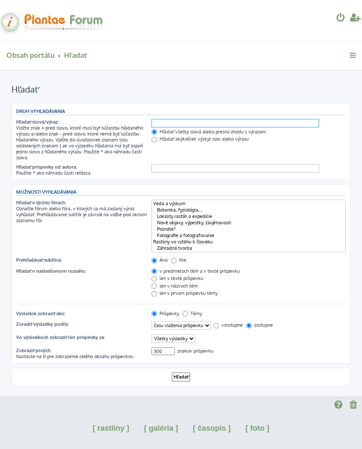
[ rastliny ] (111, 428)
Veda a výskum (248, 203)
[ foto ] (257, 428)
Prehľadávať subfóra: (39, 260)
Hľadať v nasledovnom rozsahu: (51, 271)
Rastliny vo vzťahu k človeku (248, 242)
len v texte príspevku (177, 278)
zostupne (259, 325)
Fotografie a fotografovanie (248, 235)
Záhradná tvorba (248, 248)
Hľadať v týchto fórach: (41, 203)
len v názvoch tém (175, 286)
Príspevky (165, 313)
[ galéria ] (161, 428)
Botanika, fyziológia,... (248, 210)
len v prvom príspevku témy (185, 293)
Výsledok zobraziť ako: (40, 313)
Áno (160, 260)
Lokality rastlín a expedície (248, 216)
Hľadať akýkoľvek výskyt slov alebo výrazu (200, 139)
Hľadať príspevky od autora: (46, 167)
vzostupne (228, 325)
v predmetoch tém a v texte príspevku (196, 271)
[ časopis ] (212, 428)
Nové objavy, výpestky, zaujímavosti (248, 223)
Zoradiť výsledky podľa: (42, 324)
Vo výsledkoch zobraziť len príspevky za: (60, 337)
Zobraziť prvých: (33, 350)
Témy (192, 313)
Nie (178, 260)
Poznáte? (248, 229)
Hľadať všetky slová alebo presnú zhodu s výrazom (209, 132)
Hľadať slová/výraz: (37, 122)
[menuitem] (341, 18)
